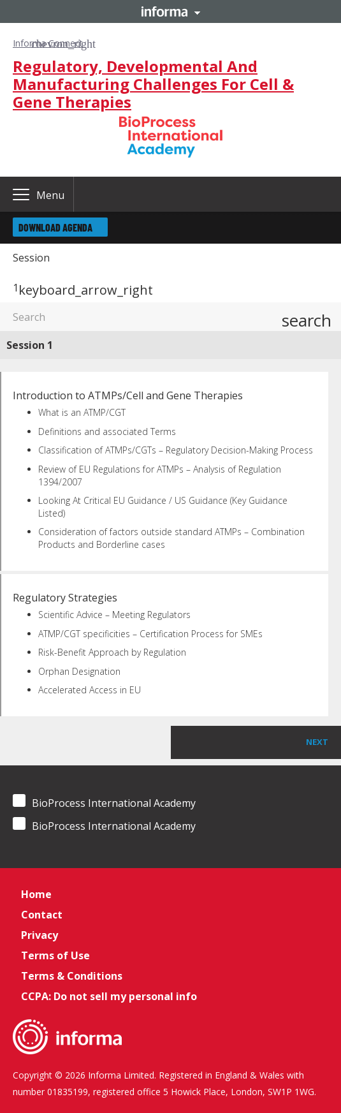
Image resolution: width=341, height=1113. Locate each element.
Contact (41, 915)
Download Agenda (55, 227)
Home (36, 894)
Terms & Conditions (71, 976)
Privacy (39, 935)
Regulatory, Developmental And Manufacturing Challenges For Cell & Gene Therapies (153, 83)
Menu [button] (50, 195)
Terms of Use (55, 955)
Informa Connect (48, 43)
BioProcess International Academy (104, 802)
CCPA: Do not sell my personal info (109, 996)
